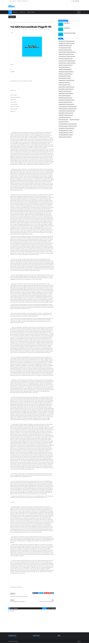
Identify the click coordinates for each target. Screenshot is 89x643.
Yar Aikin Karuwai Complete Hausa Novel (38, 22)
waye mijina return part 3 (63, 121)
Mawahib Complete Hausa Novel (65, 91)
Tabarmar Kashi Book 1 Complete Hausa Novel (67, 106)
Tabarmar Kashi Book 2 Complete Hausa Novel (68, 108)
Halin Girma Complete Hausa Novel (65, 65)
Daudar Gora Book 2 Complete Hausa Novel (67, 52)
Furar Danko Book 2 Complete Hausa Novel (67, 56)
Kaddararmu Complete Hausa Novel (66, 73)
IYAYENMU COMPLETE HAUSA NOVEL (65, 69)
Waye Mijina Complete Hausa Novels (66, 115)
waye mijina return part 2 (74, 119)
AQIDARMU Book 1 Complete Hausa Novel (66, 41)
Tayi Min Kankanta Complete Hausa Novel (67, 110)
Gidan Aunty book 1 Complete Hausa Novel (67, 60)
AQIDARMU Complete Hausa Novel (65, 45)
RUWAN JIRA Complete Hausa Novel (65, 97)
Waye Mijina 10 (67, 28)
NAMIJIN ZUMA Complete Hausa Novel (66, 93)
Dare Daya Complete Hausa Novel (65, 49)
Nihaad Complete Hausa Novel (65, 95)
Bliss (11, 6)
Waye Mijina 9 (67, 23)
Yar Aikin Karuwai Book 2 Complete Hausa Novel (68, 126)
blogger (44, 608)
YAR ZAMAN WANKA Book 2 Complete (66, 132)
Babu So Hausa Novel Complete (65, 47)
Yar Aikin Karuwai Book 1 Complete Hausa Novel (21, 22)
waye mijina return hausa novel (65, 117)
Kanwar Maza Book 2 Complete (65, 78)
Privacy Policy (31, 12)
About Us (15, 12)
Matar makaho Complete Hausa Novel (66, 89)
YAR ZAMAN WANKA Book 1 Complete (65, 130)
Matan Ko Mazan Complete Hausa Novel (66, 87)
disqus (48, 608)
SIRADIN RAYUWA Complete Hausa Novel (66, 104)
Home (11, 22)
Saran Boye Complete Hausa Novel (65, 102)
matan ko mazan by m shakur (64, 84)
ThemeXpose (15, 641)
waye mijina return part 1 (63, 119)
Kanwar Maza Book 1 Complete (64, 76)
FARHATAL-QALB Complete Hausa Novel (66, 54)
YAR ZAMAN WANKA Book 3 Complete (66, 134)
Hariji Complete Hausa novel (64, 67)
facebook (53, 608)
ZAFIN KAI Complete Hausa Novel (65, 137)
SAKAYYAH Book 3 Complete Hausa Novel (66, 100)
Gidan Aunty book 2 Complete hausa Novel (67, 63)
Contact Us (22, 12)
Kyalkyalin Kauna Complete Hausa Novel (66, 80)
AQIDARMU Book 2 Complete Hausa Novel (66, 43)
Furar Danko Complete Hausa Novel (65, 58)
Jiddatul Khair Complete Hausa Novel (66, 71)
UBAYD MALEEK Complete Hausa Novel (66, 113)
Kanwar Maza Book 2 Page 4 (70, 33)
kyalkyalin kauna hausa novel (64, 82)
